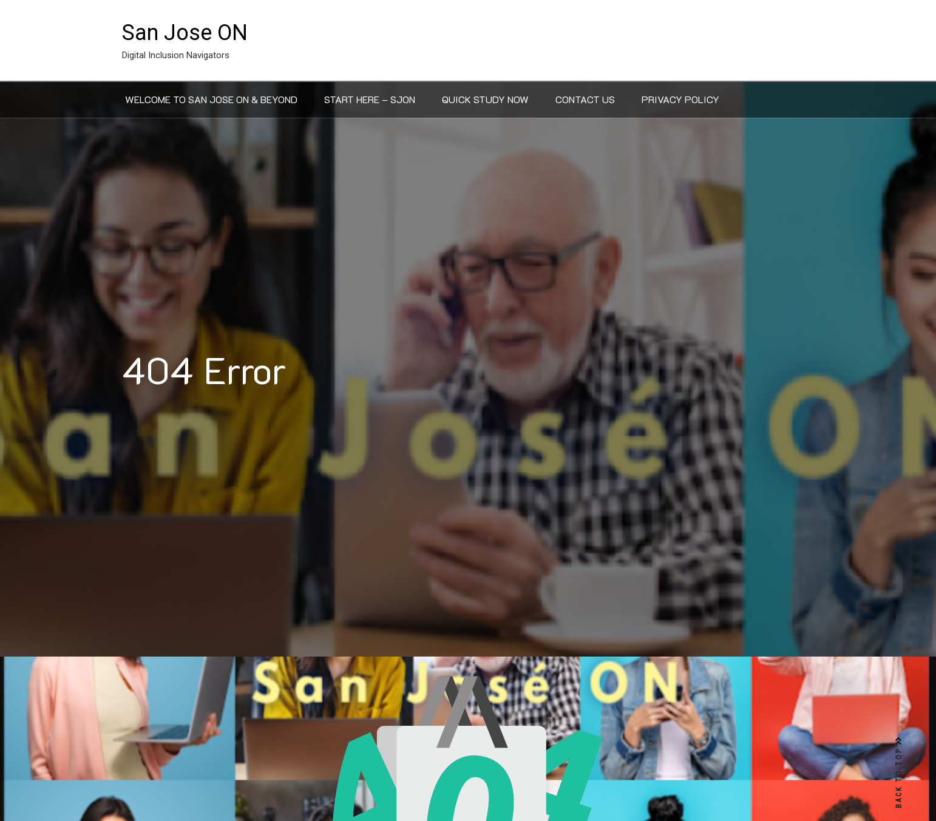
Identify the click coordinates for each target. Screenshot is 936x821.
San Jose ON (185, 33)
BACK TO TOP (899, 773)
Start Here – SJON (369, 99)
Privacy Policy (680, 99)
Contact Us (585, 99)
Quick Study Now (485, 99)
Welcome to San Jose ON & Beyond (211, 99)
